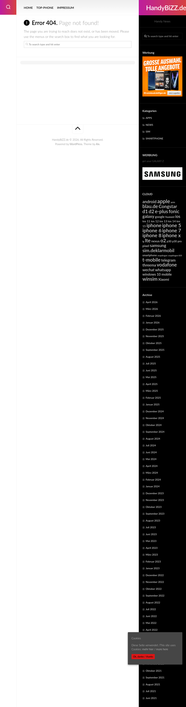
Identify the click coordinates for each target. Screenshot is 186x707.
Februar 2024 (153, 479)
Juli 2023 (151, 527)
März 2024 (152, 472)
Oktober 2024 (154, 424)
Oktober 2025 (154, 343)
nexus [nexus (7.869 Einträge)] (155, 241)
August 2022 (153, 602)
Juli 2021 (151, 691)
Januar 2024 (152, 486)
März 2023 (152, 554)
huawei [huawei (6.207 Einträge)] (170, 216)
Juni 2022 (151, 616)
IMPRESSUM (65, 7)
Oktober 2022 (154, 588)
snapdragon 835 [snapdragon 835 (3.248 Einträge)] (175, 255)
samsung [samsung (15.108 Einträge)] (158, 245)
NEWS (149, 124)
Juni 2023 (151, 534)
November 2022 (155, 581)
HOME (28, 7)
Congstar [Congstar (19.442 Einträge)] (168, 206)
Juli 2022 (151, 609)
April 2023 (152, 547)
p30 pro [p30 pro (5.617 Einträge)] (177, 241)
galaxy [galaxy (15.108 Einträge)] (148, 216)
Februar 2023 (153, 561)
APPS (149, 117)
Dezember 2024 (155, 411)
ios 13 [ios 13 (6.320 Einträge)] (163, 221)
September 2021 (155, 677)
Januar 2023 (152, 568)
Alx (98, 144)
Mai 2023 (151, 540)
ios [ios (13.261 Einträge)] (177, 216)
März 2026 (152, 308)
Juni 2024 (151, 452)
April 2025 (152, 384)
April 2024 (152, 465)
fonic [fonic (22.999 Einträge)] (174, 211)
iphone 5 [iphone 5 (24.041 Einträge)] (171, 225)
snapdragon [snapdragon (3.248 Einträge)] (162, 255)
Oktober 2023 (154, 506)
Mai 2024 (151, 459)
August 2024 (153, 438)
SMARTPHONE (154, 138)
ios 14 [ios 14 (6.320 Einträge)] (172, 221)
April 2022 (152, 629)
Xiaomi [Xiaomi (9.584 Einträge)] (163, 279)
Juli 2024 (151, 445)
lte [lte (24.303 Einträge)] (148, 240)
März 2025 (152, 390)
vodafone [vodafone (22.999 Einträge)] (167, 265)
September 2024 (155, 431)
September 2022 (155, 595)
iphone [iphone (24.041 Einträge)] (154, 225)
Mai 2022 (151, 622)
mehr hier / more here (155, 649)
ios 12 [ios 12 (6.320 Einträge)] (155, 221)
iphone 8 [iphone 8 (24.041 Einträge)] (151, 235)
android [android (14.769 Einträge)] (149, 201)
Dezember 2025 (155, 329)
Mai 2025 (151, 377)
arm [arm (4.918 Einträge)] (173, 202)
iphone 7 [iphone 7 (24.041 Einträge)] (171, 230)
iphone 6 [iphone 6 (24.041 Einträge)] (151, 230)
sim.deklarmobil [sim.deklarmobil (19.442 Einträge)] (158, 250)
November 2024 (155, 418)
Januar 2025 (152, 404)
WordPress (76, 144)
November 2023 (155, 499)
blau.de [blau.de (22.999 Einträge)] (150, 206)
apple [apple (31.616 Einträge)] (163, 201)
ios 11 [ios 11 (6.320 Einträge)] (146, 221)
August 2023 (153, 520)
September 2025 (155, 349)
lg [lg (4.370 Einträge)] (143, 241)
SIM (148, 131)
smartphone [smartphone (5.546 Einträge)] (149, 255)
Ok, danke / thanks (143, 656)
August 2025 (153, 356)
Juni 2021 (151, 698)
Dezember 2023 (155, 493)
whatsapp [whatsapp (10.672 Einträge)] (163, 270)
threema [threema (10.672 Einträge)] (149, 265)
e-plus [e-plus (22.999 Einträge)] (161, 211)
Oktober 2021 (154, 670)
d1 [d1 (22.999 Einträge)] (145, 211)
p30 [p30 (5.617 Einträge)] (169, 241)
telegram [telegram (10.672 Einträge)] (168, 260)
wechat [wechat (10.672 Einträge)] (148, 270)
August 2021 (153, 684)
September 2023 (155, 513)
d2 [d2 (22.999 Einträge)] (151, 211)
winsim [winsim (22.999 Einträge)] (149, 279)
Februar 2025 (153, 397)
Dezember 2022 (155, 575)
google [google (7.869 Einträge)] (160, 217)
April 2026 (152, 302)
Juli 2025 (151, 363)
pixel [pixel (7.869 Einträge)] (145, 246)
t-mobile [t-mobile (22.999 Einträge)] (151, 260)
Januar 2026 (152, 322)
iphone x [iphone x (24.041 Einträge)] (171, 235)
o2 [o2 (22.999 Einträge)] (163, 240)
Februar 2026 (153, 315)
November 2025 (155, 336)
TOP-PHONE (44, 7)
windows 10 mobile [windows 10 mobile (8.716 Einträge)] (157, 274)
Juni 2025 (151, 370)
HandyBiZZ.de (162, 8)
